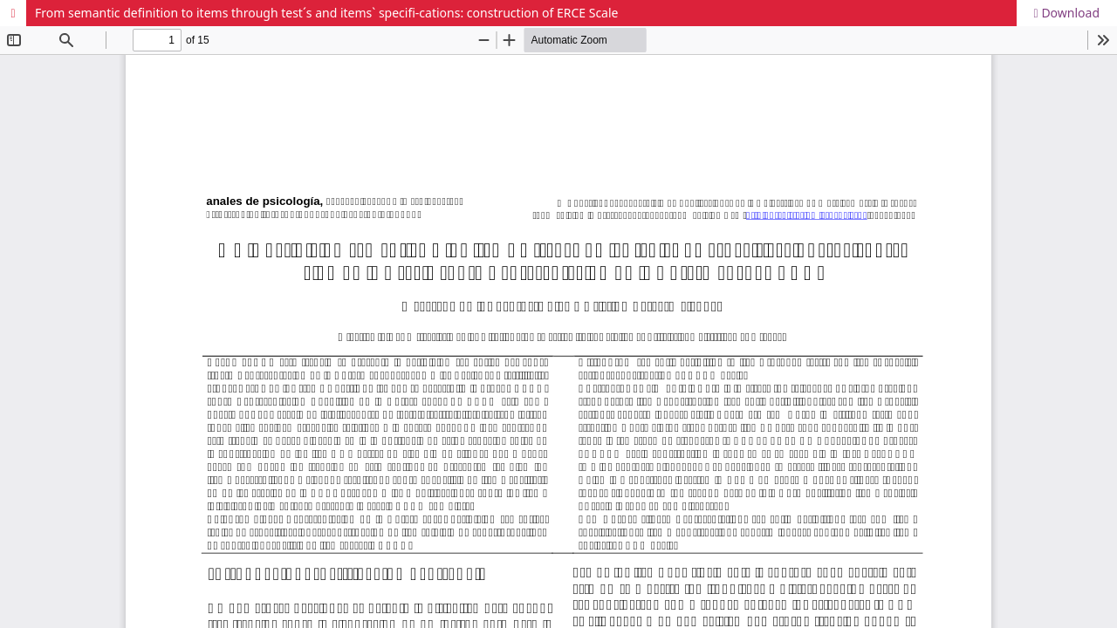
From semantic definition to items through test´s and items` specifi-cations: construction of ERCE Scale (326, 12)
